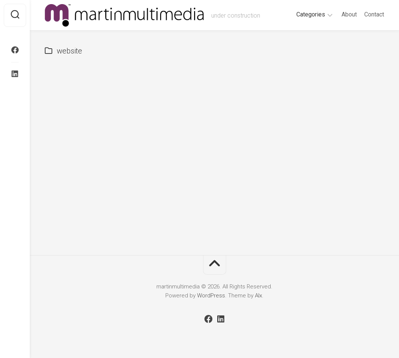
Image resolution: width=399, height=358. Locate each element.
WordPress (211, 295)
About (349, 14)
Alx (258, 295)
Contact (374, 14)
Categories (310, 14)
